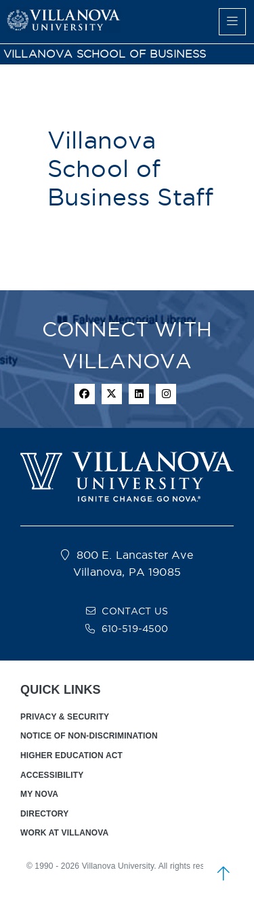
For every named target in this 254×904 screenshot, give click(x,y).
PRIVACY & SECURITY (64, 717)
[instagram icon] (166, 394)
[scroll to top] (223, 873)
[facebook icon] (85, 394)
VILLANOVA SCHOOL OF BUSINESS (104, 54)
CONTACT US (135, 611)
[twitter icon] (112, 394)
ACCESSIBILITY (51, 775)
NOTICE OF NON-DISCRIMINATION (89, 736)
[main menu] (232, 21)
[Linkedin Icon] (139, 394)
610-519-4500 (135, 628)
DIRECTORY (44, 814)
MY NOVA (39, 794)
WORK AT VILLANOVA (64, 833)
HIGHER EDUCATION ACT (71, 755)
